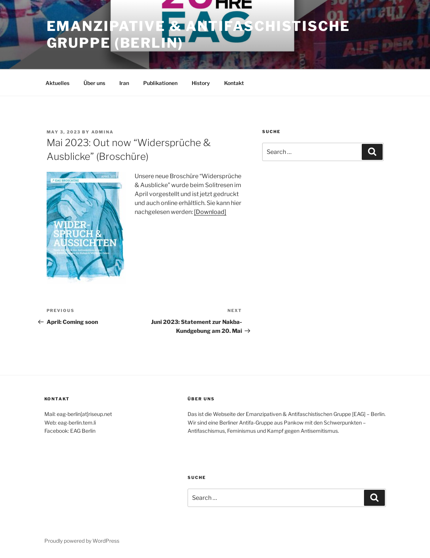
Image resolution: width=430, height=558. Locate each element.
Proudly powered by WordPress (81, 540)
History (201, 83)
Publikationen (160, 83)
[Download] (210, 211)
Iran (124, 83)
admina (102, 132)
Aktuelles (57, 83)
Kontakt (234, 83)
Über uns (94, 83)
